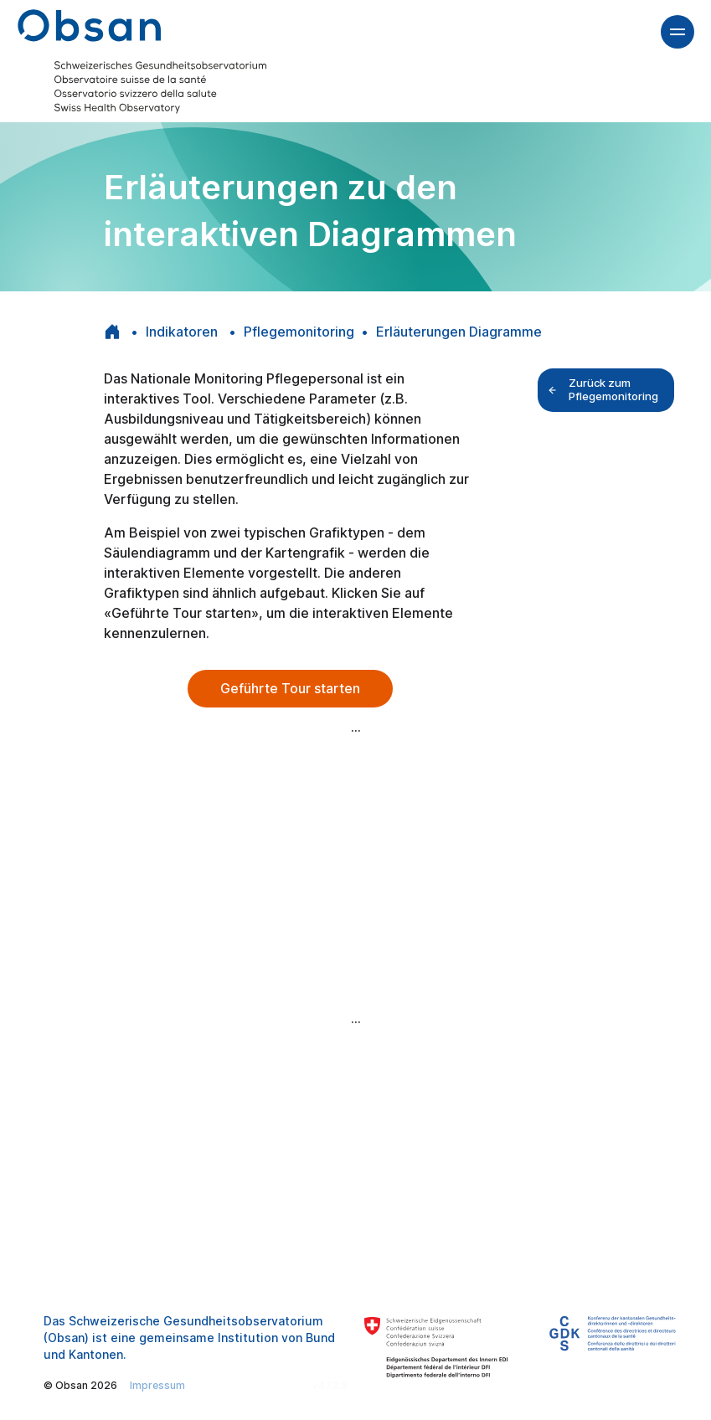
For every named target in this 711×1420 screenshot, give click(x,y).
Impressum (157, 1385)
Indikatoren (183, 331)
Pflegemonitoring (299, 331)
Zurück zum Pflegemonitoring (603, 389)
